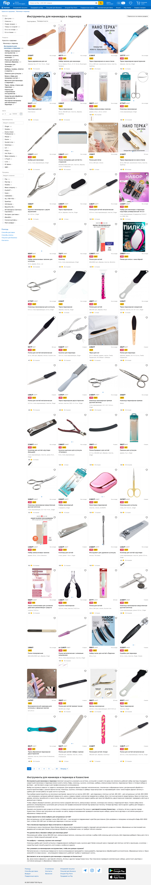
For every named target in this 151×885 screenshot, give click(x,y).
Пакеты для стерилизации (10, 91)
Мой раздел (110, 3)
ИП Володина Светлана (13, 210)
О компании (49, 869)
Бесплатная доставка (105, 7)
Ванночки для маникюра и (14, 81)
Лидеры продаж (140, 7)
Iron (9, 153)
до (14, 113)
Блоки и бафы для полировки (12, 77)
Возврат (28, 873)
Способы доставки (8, 232)
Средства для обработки (14, 97)
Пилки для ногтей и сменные (13, 61)
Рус (123, 3)
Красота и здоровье (8, 11)
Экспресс (12, 214)
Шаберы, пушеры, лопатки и (14, 70)
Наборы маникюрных (12, 52)
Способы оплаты (7, 235)
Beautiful (10, 207)
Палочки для (14, 73)
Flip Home (127, 7)
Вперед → (64, 769)
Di (8, 164)
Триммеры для (10, 65)
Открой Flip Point (71, 7)
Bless (11, 156)
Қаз (119, 3)
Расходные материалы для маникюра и (13, 102)
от (5, 113)
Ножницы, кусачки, (12, 56)
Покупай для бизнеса (54, 7)
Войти (109, 2)
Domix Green (10, 133)
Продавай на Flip (37, 7)
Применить (21, 114)
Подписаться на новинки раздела (138, 16)
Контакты (5, 240)
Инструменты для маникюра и (13, 47)
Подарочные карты (87, 7)
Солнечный (11, 220)
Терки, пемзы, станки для (14, 86)
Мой (10, 223)
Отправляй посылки (20, 7)
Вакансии (48, 873)
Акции (118, 7)
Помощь (28, 869)
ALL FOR (10, 198)
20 (57, 769)
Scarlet (10, 142)
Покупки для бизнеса (9, 237)
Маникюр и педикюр (22, 11)
